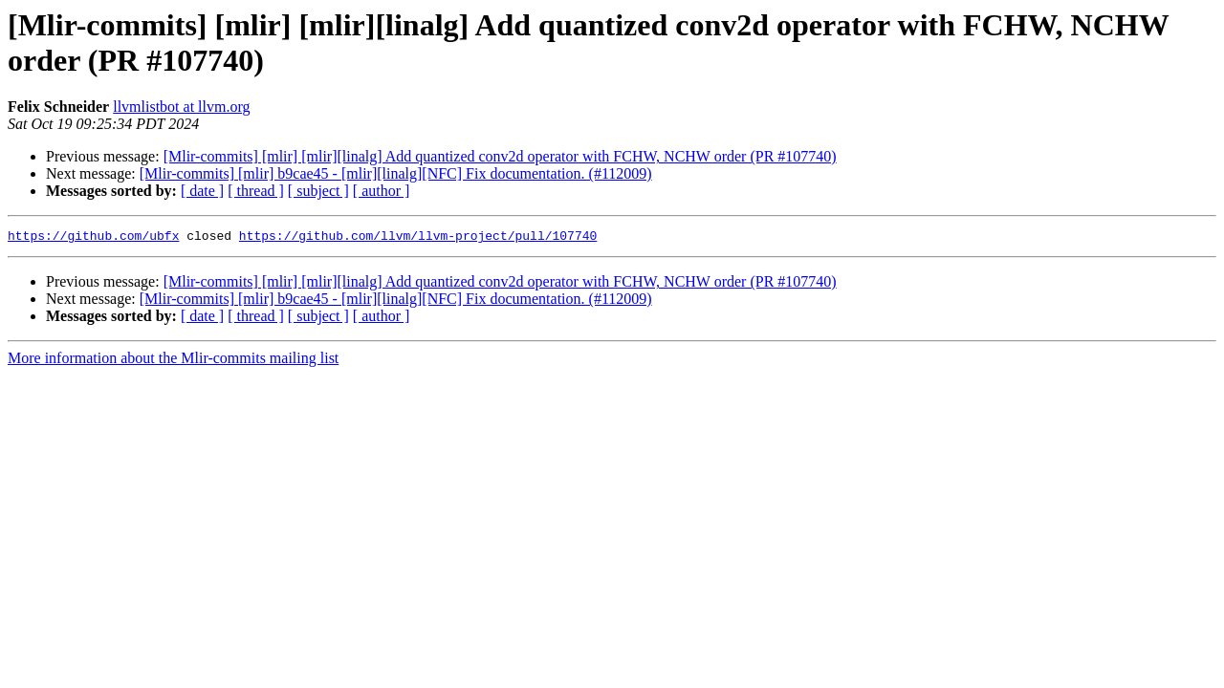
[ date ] (202, 191)
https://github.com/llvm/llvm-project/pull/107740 (418, 238)
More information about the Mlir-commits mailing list (173, 361)
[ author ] (381, 191)
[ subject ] (318, 191)
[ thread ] (256, 191)
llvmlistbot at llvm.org (181, 106)
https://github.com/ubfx (93, 238)
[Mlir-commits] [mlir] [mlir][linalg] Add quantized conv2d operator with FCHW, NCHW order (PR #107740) (500, 156)
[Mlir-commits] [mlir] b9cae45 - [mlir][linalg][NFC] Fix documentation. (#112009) (396, 173)
